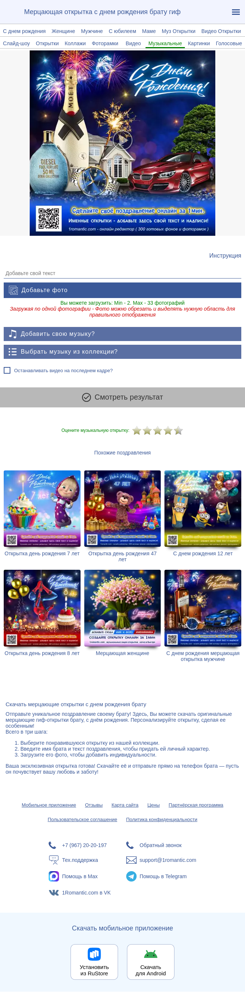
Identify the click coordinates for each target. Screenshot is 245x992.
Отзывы (94, 805)
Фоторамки (105, 43)
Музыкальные (165, 43)
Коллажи (75, 43)
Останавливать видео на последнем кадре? (63, 370)
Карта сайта (125, 805)
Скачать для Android (150, 970)
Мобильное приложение (49, 805)
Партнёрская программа (196, 805)
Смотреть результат (122, 397)
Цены (153, 805)
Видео (133, 43)
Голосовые (229, 43)
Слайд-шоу (16, 43)
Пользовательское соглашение (82, 820)
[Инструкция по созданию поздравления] (225, 255)
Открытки (47, 43)
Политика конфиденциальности (161, 820)
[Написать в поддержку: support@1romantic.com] (161, 860)
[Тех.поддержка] (84, 860)
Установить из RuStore (94, 970)
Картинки (199, 43)
